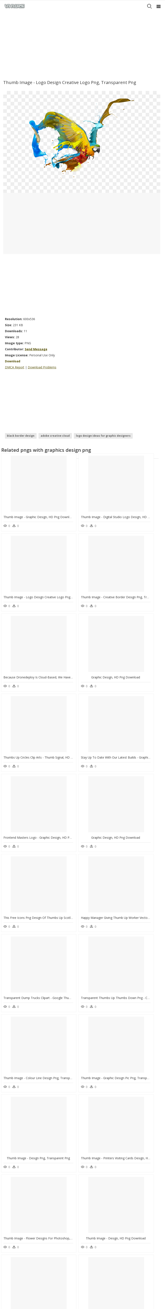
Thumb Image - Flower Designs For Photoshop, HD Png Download (50, 935)
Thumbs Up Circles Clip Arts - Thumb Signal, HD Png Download (47, 650)
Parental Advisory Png (59, 1181)
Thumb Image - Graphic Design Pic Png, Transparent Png (43, 864)
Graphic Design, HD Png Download (135, 579)
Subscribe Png (56, 1176)
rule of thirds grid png (28, 1181)
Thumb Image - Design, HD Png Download (87, 935)
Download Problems (42, 367)
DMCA (8, 1252)
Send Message (36, 349)
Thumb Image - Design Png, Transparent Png (89, 864)
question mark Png (57, 1191)
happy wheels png (25, 1176)
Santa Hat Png (54, 1196)
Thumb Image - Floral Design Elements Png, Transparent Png (100, 1149)
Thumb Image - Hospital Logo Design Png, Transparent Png (99, 1078)
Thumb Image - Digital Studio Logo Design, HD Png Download (101, 508)
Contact (9, 1245)
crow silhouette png (26, 1186)
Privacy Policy (13, 1256)
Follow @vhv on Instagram (21, 1268)
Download (12, 361)
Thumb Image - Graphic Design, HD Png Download (39, 508)
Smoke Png (53, 1207)
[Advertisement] (82, 44)
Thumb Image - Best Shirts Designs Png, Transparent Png (97, 1007)
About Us (10, 1249)
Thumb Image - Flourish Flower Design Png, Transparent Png (46, 1078)
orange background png (28, 1196)
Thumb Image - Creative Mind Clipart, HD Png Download (42, 1149)
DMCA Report (14, 367)
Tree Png (51, 1202)
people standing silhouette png (23, 1209)
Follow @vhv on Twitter (19, 1273)
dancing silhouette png (27, 1202)
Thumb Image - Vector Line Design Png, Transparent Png (43, 1007)
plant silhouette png (25, 1217)
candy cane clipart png (28, 1191)
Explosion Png (54, 1186)
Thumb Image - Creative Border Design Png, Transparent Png (46, 579)
